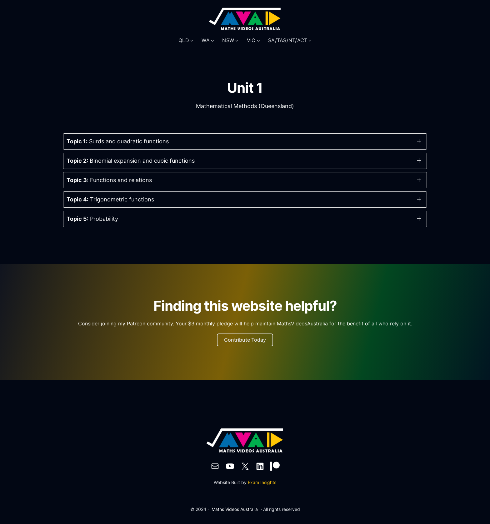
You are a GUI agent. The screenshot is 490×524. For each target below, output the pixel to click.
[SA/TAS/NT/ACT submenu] (310, 40)
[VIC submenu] (258, 40)
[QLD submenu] (191, 40)
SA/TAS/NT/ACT (287, 40)
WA (206, 40)
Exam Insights (262, 482)
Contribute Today (245, 340)
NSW (228, 40)
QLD (183, 40)
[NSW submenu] (236, 40)
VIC (251, 40)
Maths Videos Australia (235, 509)
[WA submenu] (212, 40)
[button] (245, 141)
